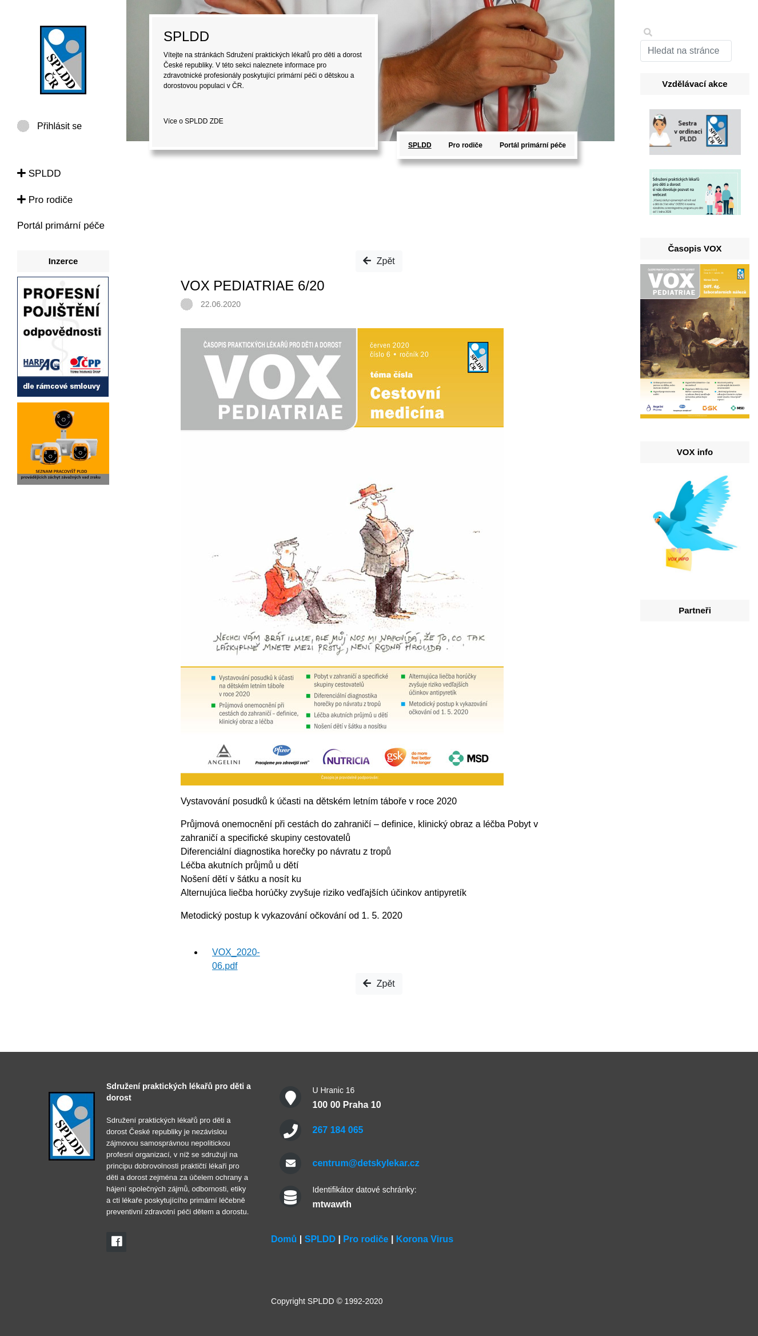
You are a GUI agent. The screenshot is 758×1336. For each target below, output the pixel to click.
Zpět (378, 261)
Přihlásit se (59, 126)
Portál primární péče (61, 225)
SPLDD (39, 173)
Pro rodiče (45, 199)
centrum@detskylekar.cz (365, 1163)
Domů (284, 1239)
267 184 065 (337, 1130)
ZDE (217, 121)
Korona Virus (424, 1239)
